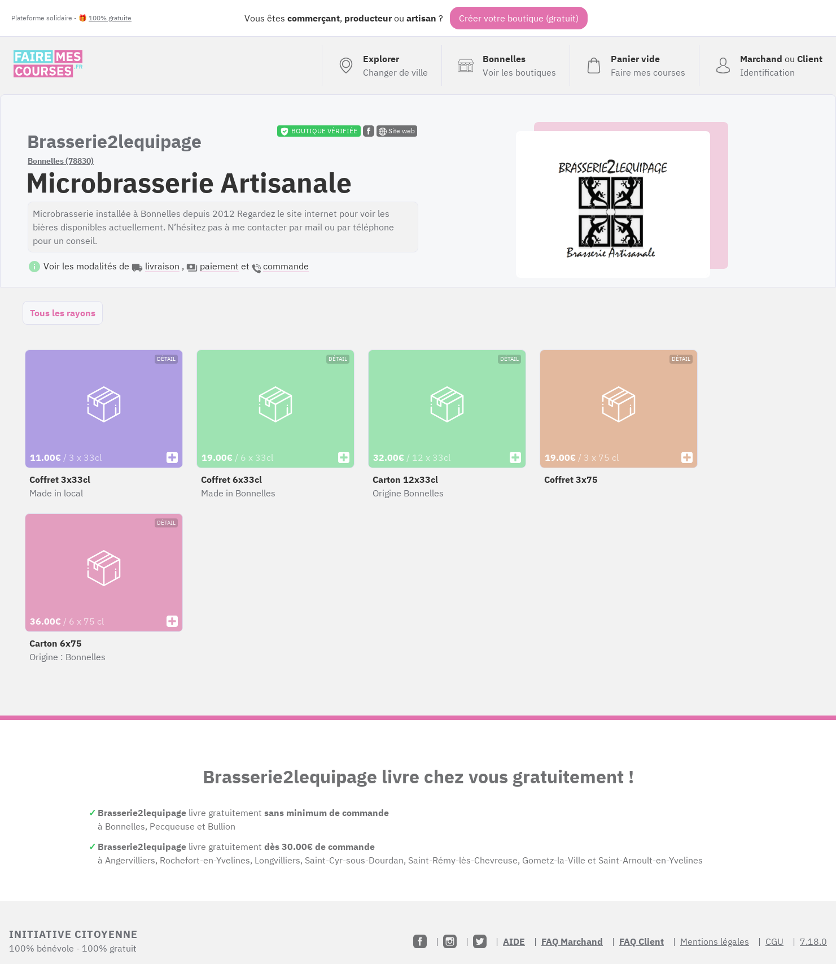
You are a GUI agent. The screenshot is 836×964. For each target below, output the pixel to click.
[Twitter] (480, 941)
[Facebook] (420, 941)
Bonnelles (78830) (61, 161)
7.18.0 (813, 941)
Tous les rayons (62, 313)
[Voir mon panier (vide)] (634, 65)
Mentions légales (714, 941)
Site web (397, 131)
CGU (774, 941)
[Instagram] (450, 941)
